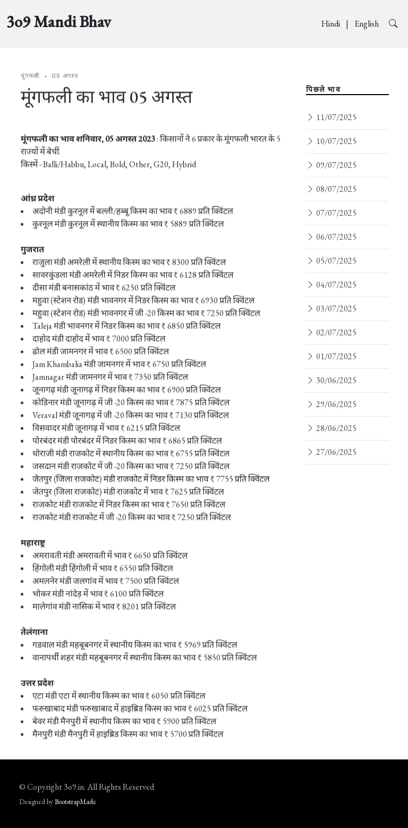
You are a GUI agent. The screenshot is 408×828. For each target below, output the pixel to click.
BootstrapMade (75, 801)
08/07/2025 (331, 189)
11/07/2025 (331, 117)
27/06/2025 (331, 452)
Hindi (331, 23)
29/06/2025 (331, 404)
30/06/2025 (331, 380)
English (367, 23)
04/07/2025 (331, 284)
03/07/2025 (331, 308)
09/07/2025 (331, 165)
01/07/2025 (331, 356)
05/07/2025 (331, 260)
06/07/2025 (331, 236)
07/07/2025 (331, 212)
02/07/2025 (331, 332)
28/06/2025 (331, 428)
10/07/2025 (331, 141)
